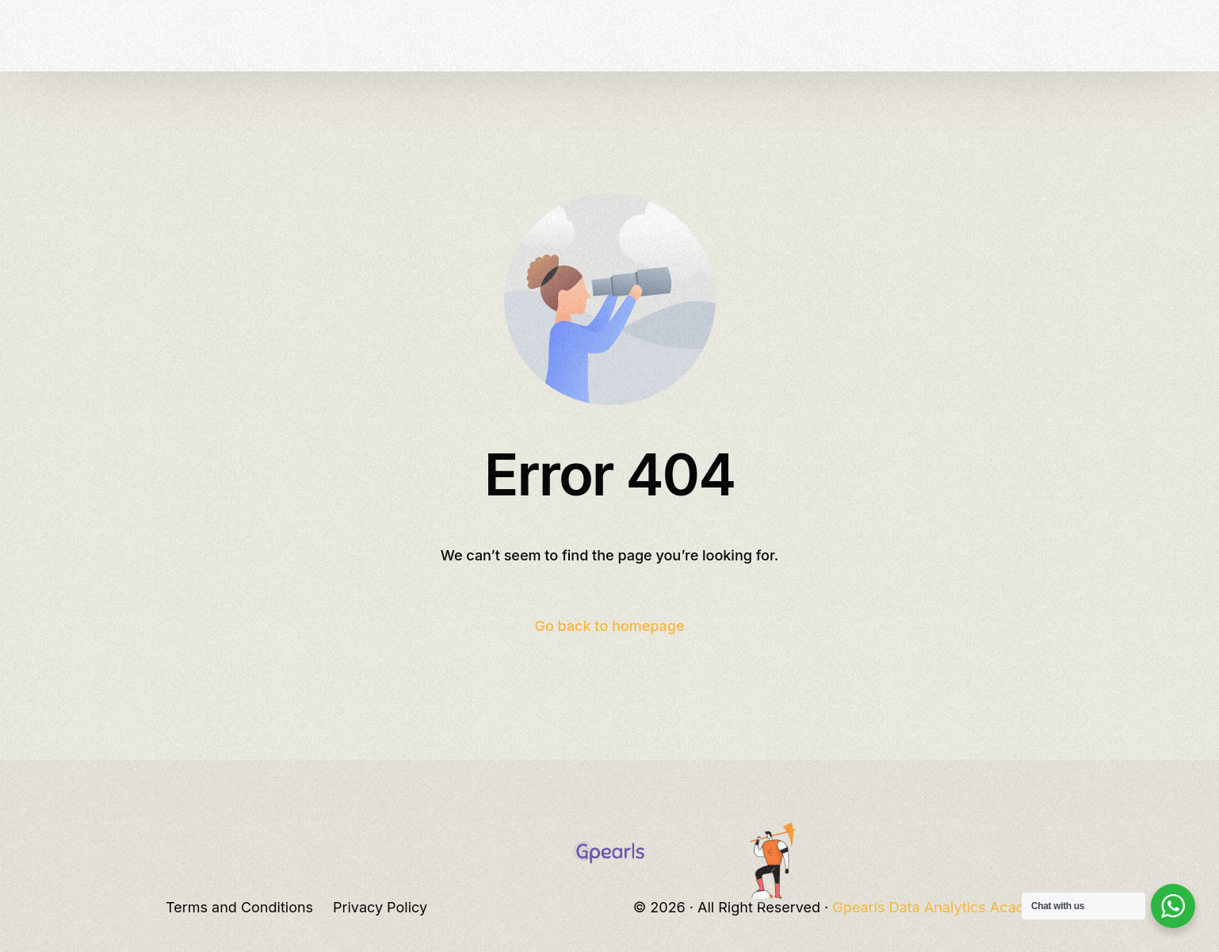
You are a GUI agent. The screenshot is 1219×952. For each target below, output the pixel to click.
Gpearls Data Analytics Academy (942, 907)
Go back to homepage (609, 625)
